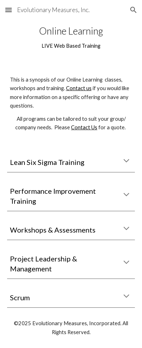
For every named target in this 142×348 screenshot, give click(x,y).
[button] (8, 10)
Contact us (79, 88)
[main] (71, 37)
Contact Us (84, 127)
